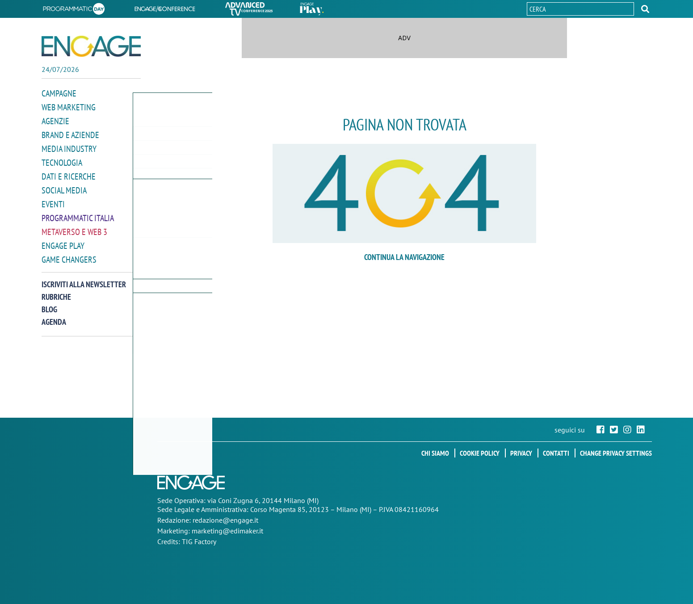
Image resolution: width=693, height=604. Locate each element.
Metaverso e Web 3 (74, 227)
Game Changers (69, 254)
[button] (645, 9)
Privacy (521, 453)
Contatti (556, 453)
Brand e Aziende (70, 133)
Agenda (54, 316)
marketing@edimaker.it (227, 530)
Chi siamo (435, 453)
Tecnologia (62, 160)
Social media (64, 187)
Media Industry (69, 146)
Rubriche (56, 291)
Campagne (59, 93)
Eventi (53, 200)
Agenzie (55, 120)
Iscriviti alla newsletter (84, 278)
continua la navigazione (404, 257)
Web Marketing (69, 106)
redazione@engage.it (225, 520)
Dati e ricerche (69, 173)
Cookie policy (480, 453)
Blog (49, 303)
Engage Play (63, 240)
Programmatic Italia (78, 213)
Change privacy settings (616, 453)
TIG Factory (199, 541)
